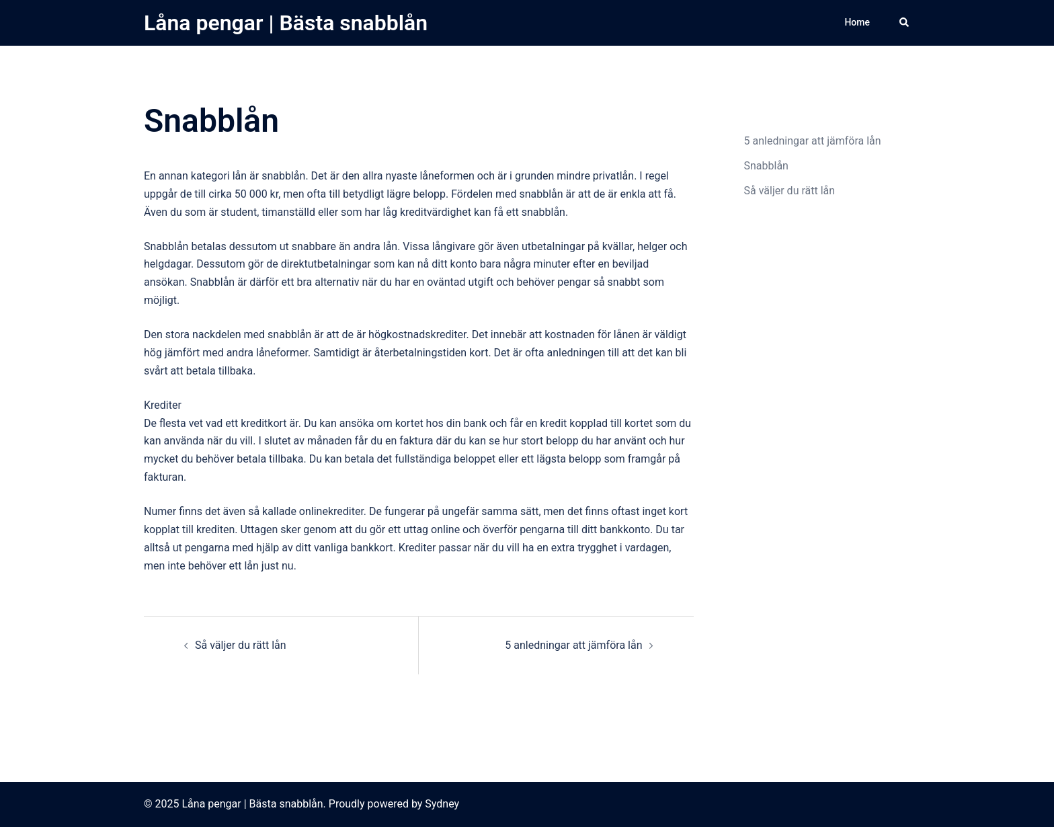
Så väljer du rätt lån (240, 645)
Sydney (442, 803)
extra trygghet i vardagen (610, 547)
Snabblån (766, 165)
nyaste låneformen (429, 175)
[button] (904, 22)
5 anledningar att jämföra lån (573, 645)
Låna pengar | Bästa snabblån (286, 23)
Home (857, 22)
